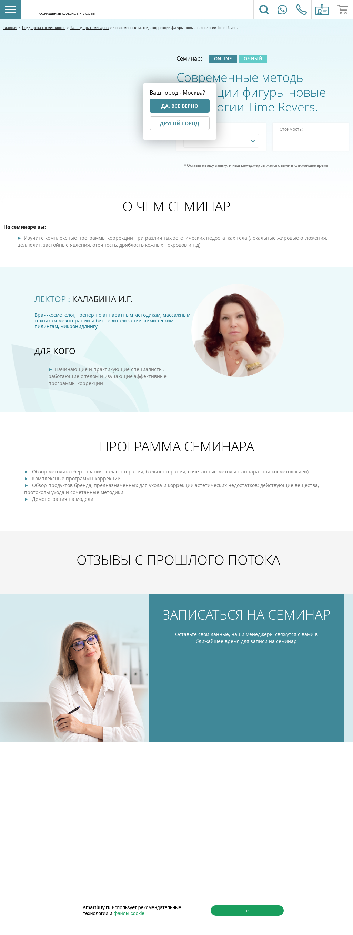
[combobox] (221, 141)
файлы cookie (128, 913)
